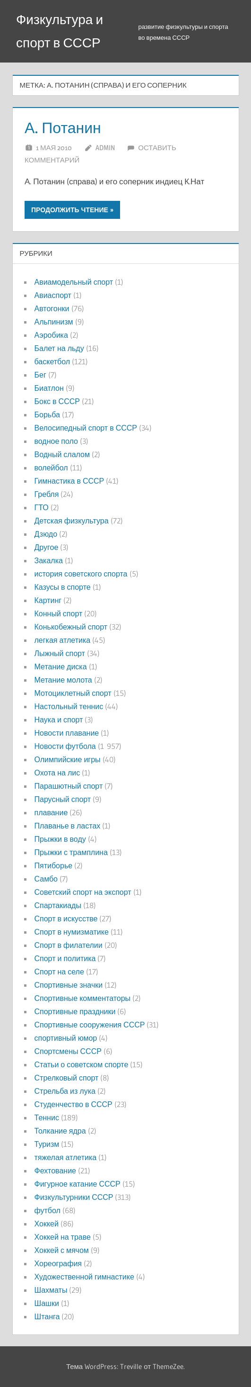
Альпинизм (54, 321)
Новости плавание (67, 733)
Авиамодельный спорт (74, 282)
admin (105, 147)
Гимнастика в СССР (69, 481)
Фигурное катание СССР (78, 1184)
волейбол (51, 467)
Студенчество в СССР (74, 1104)
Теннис (47, 1117)
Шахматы (51, 1290)
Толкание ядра (60, 1130)
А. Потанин (63, 127)
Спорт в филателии (69, 945)
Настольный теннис (69, 706)
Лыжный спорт (60, 653)
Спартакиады (58, 905)
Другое (47, 547)
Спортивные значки (69, 985)
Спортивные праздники (75, 1011)
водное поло (56, 441)
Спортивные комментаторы (83, 998)
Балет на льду (59, 348)
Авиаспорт (53, 295)
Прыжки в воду (60, 839)
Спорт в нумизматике (72, 932)
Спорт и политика (65, 958)
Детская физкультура (72, 520)
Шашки (47, 1303)
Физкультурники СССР (74, 1197)
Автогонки (52, 308)
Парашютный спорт (69, 786)
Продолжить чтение (69, 210)
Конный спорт (59, 613)
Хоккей (47, 1223)
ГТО (42, 507)
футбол (48, 1210)
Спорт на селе (59, 971)
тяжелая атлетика (66, 1157)
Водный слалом (62, 454)
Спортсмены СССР (68, 1051)
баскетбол (52, 361)
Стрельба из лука (65, 1091)
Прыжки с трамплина (71, 852)
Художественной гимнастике (84, 1276)
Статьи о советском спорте (82, 1064)
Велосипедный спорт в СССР (86, 427)
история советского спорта (81, 573)
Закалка (49, 560)
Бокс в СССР (57, 401)
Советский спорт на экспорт (83, 892)
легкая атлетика (63, 640)
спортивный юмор (66, 1038)
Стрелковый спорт (67, 1077)
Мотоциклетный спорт (73, 693)
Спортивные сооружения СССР (90, 1024)
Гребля (47, 494)
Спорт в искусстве (66, 918)
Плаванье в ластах (68, 825)
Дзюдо (46, 534)
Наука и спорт (59, 719)
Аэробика (51, 335)
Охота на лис (57, 772)
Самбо (46, 878)
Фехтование (55, 1170)
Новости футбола (65, 746)
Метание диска (61, 666)
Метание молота (63, 679)
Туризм (47, 1144)
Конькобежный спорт (71, 626)
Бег (40, 374)
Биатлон (49, 388)
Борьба (47, 414)
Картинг (48, 600)
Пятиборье (54, 865)
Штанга (47, 1316)
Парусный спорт (63, 799)
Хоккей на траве (63, 1237)
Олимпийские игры (68, 759)
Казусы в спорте (63, 587)
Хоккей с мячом (62, 1250)
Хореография (58, 1263)
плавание (51, 812)
